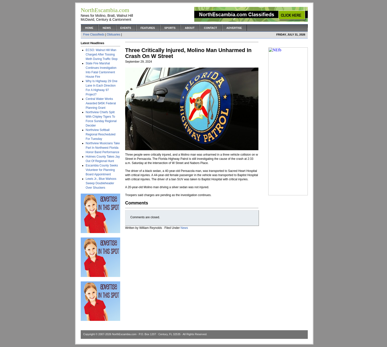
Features (147, 27)
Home (89, 27)
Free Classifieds (93, 34)
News (107, 27)
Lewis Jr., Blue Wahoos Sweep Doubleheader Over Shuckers (101, 183)
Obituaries (113, 34)
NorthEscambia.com (124, 334)
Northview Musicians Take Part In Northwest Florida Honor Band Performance (103, 148)
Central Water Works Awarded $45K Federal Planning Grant (101, 103)
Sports (169, 27)
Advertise (234, 27)
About (189, 27)
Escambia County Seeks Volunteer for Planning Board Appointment (102, 170)
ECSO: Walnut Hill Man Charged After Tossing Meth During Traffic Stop (101, 54)
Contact (210, 27)
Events (125, 27)
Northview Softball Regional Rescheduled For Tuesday (101, 134)
